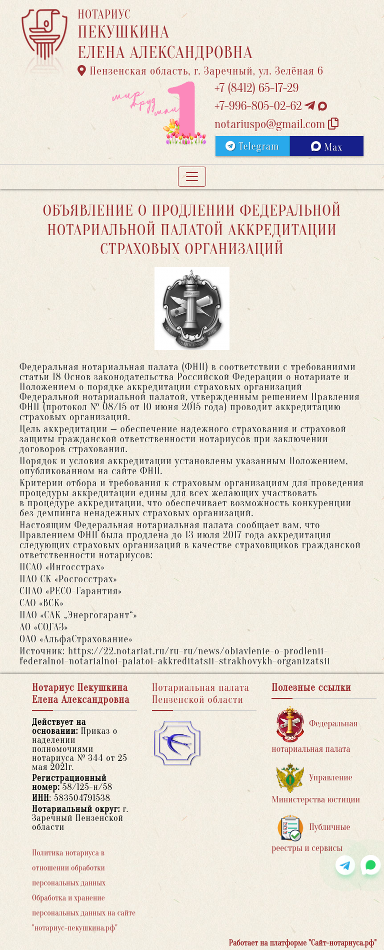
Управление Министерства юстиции (316, 784)
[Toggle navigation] (192, 177)
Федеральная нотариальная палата (315, 730)
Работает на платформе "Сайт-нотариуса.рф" (302, 942)
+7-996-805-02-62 (270, 106)
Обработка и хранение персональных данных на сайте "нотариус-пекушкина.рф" (84, 912)
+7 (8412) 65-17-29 (256, 88)
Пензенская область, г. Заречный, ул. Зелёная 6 (201, 71)
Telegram (252, 146)
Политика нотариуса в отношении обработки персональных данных (69, 867)
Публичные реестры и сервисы (311, 833)
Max (326, 147)
